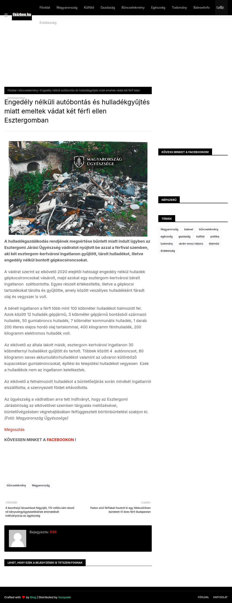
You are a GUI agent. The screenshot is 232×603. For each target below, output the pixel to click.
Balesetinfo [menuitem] (201, 7)
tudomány (167, 243)
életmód (214, 243)
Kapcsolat (220, 597)
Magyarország (40, 485)
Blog (33, 597)
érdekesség (168, 250)
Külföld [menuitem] (89, 7)
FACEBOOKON (61, 439)
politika (214, 236)
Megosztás (14, 429)
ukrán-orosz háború (191, 243)
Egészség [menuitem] (158, 7)
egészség (167, 236)
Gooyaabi (64, 597)
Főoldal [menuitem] (44, 7)
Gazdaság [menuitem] (108, 7)
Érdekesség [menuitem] (47, 22)
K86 (53, 532)
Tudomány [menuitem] (179, 7)
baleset (188, 229)
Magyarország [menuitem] (67, 7)
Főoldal (12, 90)
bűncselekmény (28, 90)
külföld (200, 236)
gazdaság (184, 236)
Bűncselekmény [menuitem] (133, 7)
